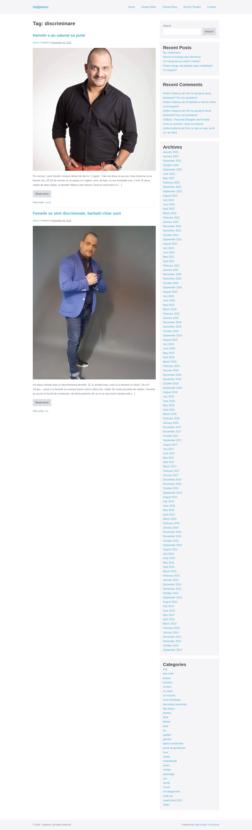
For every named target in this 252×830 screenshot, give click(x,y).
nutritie (167, 769)
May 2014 (168, 615)
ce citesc (168, 691)
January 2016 (171, 527)
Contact (211, 7)
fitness (166, 721)
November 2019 (172, 326)
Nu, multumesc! (172, 52)
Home (131, 7)
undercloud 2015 (172, 800)
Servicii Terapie (192, 7)
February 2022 (171, 217)
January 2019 (171, 370)
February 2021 (171, 265)
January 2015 (171, 580)
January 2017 (171, 475)
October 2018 (171, 383)
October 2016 (171, 488)
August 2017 (170, 444)
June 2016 (169, 505)
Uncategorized (171, 791)
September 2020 (172, 287)
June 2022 (169, 204)
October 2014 (171, 593)
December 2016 (172, 479)
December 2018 (172, 374)
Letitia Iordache (171, 128)
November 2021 (172, 230)
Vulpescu (40, 7)
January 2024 (171, 156)
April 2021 (169, 261)
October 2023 (171, 165)
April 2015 (169, 567)
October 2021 (171, 235)
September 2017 (172, 440)
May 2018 (168, 405)
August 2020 (170, 291)
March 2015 (170, 571)
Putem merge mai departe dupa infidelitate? (188, 65)
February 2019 (171, 366)
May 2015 (168, 562)
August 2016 (170, 497)
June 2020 (169, 300)
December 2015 (172, 532)
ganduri (167, 739)
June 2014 (169, 610)
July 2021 (168, 248)
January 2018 (171, 423)
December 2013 (172, 636)
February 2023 (171, 182)
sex (165, 778)
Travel (166, 787)
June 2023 (169, 174)
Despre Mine (148, 7)
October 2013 (171, 645)
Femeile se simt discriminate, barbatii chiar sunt (77, 213)
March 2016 (170, 519)
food (165, 726)
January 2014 (171, 632)
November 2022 (172, 187)
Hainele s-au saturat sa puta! (59, 35)
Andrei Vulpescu (172, 93)
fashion (167, 713)
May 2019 (168, 353)
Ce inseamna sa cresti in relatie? (181, 61)
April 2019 (169, 357)
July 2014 (168, 606)
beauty (167, 678)
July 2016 (168, 501)
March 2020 (170, 309)
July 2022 (168, 200)
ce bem (167, 686)
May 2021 (168, 256)
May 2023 (168, 178)
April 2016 (169, 514)
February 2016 (171, 523)
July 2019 (168, 344)
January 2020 (171, 318)
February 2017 (171, 471)
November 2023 (172, 160)
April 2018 (169, 409)
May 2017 (168, 457)
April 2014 (169, 619)
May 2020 (168, 305)
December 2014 (172, 584)
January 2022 (171, 222)
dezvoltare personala (175, 704)
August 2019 (170, 339)
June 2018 (169, 401)
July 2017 (168, 449)
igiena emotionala (173, 743)
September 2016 (172, 492)
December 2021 (172, 226)
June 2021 (169, 252)
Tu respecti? (170, 70)
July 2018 (168, 396)
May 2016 (168, 510)
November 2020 (172, 278)
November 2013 (172, 641)
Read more (43, 194)
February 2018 (171, 418)
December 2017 (172, 427)
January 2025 (171, 152)
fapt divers (169, 708)
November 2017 (172, 431)
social (48, 202)
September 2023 (172, 169)
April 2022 (169, 208)
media (166, 756)
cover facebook (171, 699)
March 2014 (170, 623)
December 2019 (172, 322)
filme (165, 717)
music (166, 765)
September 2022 (172, 191)
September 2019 (172, 335)
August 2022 (170, 195)
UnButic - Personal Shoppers (179, 119)
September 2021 (172, 239)
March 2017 (170, 466)
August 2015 (170, 549)
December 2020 (172, 274)
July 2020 (168, 296)
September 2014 (172, 597)
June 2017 (169, 453)
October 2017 (171, 436)
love (165, 752)
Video (166, 804)
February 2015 (171, 575)
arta (165, 669)
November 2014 (172, 588)
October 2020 (171, 283)
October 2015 (171, 540)
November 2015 (172, 536)
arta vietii (168, 673)
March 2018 (170, 414)
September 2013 (172, 649)
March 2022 (170, 213)
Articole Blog (169, 7)
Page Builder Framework (206, 824)
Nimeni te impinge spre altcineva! (182, 57)
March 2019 (170, 361)
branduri (167, 682)
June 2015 (169, 558)
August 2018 (170, 392)
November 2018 (172, 379)
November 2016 (172, 484)
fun (46, 411)
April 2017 (169, 462)
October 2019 (171, 331)
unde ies (168, 796)
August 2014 (170, 601)
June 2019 (169, 348)
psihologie (169, 774)
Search (167, 25)
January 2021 (171, 270)
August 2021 (170, 243)
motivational (170, 761)
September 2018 (172, 387)
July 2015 (168, 553)
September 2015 (172, 545)
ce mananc (169, 695)
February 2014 (171, 628)
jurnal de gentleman (174, 748)
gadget (167, 734)
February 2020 (171, 313)
